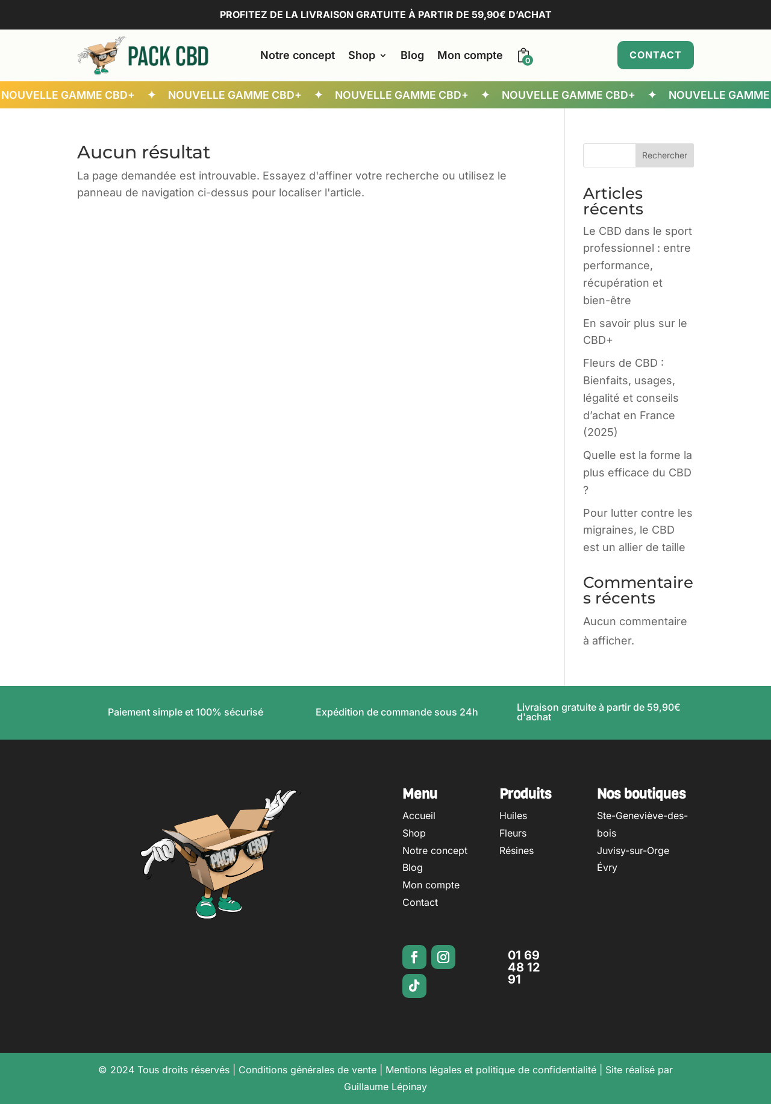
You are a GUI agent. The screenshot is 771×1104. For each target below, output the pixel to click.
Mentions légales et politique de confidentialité (491, 1070)
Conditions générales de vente (307, 1070)
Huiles (513, 815)
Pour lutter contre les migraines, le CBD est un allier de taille (638, 530)
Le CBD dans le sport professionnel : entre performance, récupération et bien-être (637, 266)
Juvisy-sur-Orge (633, 850)
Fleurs (512, 833)
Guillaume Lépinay (385, 1087)
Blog (412, 55)
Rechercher (664, 155)
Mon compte (470, 55)
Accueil (418, 815)
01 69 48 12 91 (524, 967)
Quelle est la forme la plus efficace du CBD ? (637, 472)
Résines (516, 850)
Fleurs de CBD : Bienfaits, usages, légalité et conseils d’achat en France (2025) (631, 397)
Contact (655, 55)
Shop (361, 55)
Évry (607, 867)
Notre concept (297, 55)
